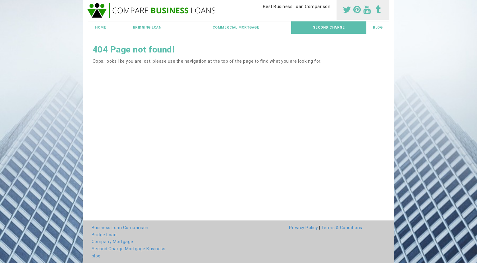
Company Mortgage (112, 241)
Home (100, 27)
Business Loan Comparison (120, 227)
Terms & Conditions (341, 227)
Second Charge (329, 27)
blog (378, 27)
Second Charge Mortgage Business (129, 248)
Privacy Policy (303, 227)
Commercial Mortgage (236, 27)
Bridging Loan (147, 27)
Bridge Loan (104, 234)
